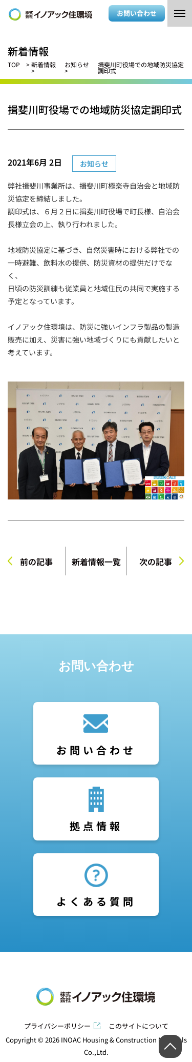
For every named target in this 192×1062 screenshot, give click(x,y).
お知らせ (77, 64)
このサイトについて (138, 1026)
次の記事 (155, 561)
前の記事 (36, 561)
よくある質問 (96, 901)
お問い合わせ (137, 13)
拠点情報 (96, 825)
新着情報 (43, 64)
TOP (14, 64)
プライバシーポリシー (57, 1026)
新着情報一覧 (96, 561)
